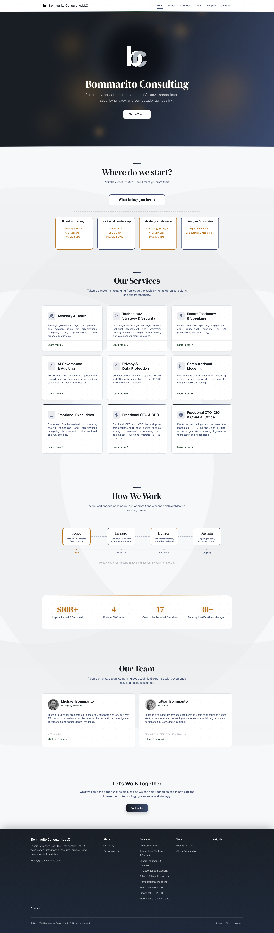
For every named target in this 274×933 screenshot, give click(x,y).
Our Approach (111, 851)
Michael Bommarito (187, 845)
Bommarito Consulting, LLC (65, 5)
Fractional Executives (152, 887)
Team (198, 5)
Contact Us (137, 808)
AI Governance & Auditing (154, 870)
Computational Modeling (153, 881)
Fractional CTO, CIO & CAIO (155, 898)
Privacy (219, 923)
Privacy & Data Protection (154, 876)
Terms (229, 923)
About (171, 5)
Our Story (108, 845)
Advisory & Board (149, 845)
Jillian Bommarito (186, 851)
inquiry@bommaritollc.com (46, 860)
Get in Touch (137, 114)
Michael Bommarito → (61, 739)
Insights (211, 5)
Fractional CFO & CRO (152, 893)
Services (185, 5)
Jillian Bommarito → (157, 739)
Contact (225, 5)
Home (160, 6)
